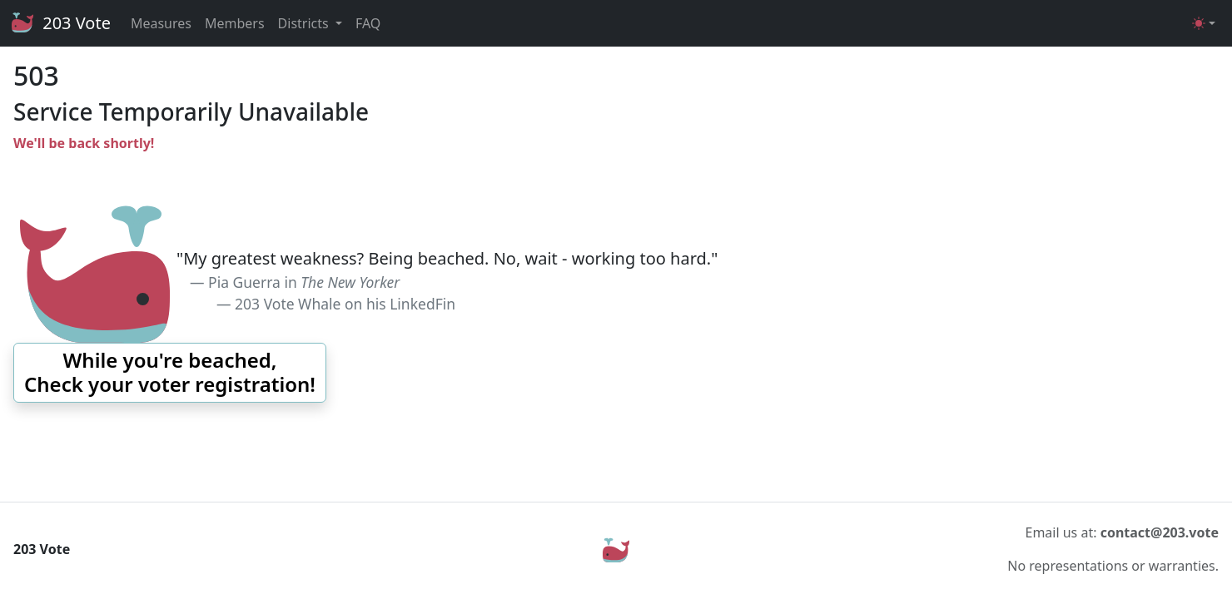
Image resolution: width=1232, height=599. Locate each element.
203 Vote (60, 23)
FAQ (367, 23)
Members (235, 23)
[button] (169, 373)
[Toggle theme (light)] (1203, 23)
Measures (161, 23)
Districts (305, 23)
